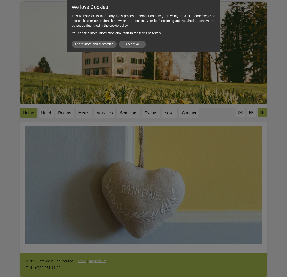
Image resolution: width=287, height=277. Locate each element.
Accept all (132, 44)
